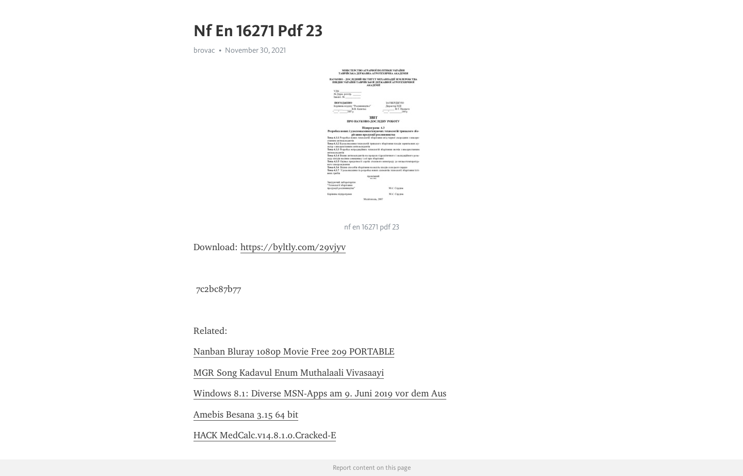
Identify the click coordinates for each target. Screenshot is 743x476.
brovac (204, 50)
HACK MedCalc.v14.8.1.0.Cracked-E (264, 435)
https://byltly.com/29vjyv (293, 247)
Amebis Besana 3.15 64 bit (245, 414)
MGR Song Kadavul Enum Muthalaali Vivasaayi (288, 372)
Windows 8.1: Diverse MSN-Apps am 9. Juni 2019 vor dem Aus (319, 393)
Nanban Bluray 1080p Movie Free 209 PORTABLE (293, 351)
